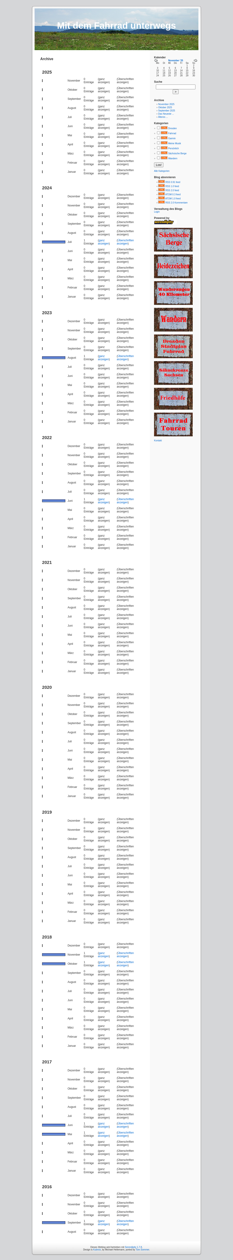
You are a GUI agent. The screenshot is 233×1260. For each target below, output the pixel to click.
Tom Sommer (142, 1249)
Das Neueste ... (166, 114)
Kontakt (158, 440)
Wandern (172, 158)
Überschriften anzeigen (125, 242)
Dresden (172, 128)
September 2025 (166, 110)
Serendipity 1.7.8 (133, 1247)
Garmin (172, 138)
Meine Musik (174, 143)
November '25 (175, 60)
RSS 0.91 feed (172, 182)
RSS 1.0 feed (172, 186)
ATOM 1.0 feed (173, 198)
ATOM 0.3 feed (173, 194)
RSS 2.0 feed (172, 190)
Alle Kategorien (162, 171)
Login (157, 212)
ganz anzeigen (103, 242)
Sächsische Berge (177, 153)
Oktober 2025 (165, 107)
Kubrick (97, 1249)
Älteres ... (163, 117)
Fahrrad (172, 133)
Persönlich (173, 148)
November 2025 (166, 104)
